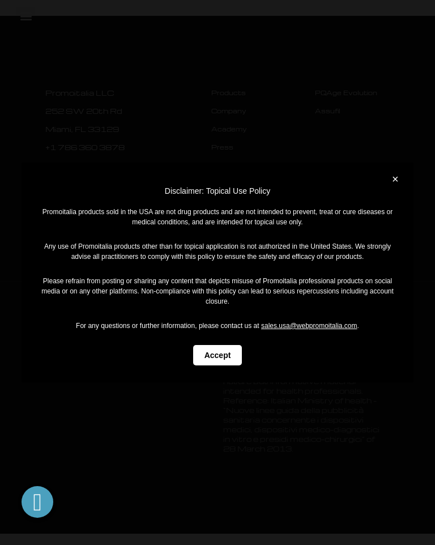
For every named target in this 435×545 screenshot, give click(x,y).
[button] (37, 502)
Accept (217, 355)
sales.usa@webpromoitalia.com (309, 326)
